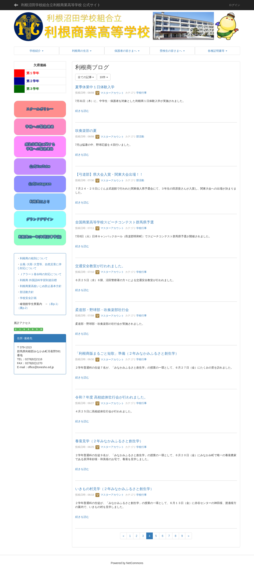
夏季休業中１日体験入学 (94, 87)
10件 (104, 77)
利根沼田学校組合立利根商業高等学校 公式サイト (61, 5)
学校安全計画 (28, 298)
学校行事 (141, 92)
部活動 (140, 136)
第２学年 (32, 81)
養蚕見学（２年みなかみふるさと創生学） (109, 441)
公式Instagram (40, 184)
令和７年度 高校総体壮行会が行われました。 (111, 397)
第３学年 (32, 88)
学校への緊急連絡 (40, 126)
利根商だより (40, 201)
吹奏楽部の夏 (86, 131)
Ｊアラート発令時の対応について (41, 274)
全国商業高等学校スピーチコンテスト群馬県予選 (114, 222)
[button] (36, 51)
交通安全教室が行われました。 (100, 266)
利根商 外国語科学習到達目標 (38, 280)
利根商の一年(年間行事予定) (40, 236)
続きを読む (82, 110)
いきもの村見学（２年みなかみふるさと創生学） (114, 489)
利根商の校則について (34, 258)
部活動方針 (27, 292)
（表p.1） (54, 303)
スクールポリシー (39, 109)
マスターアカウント (109, 92)
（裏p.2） (23, 307)
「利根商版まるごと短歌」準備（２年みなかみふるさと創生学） (127, 353)
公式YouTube (40, 166)
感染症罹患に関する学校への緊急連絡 (40, 146)
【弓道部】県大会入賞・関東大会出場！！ (109, 174)
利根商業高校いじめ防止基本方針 (41, 286)
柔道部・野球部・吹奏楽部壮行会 (102, 310)
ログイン (234, 5)
